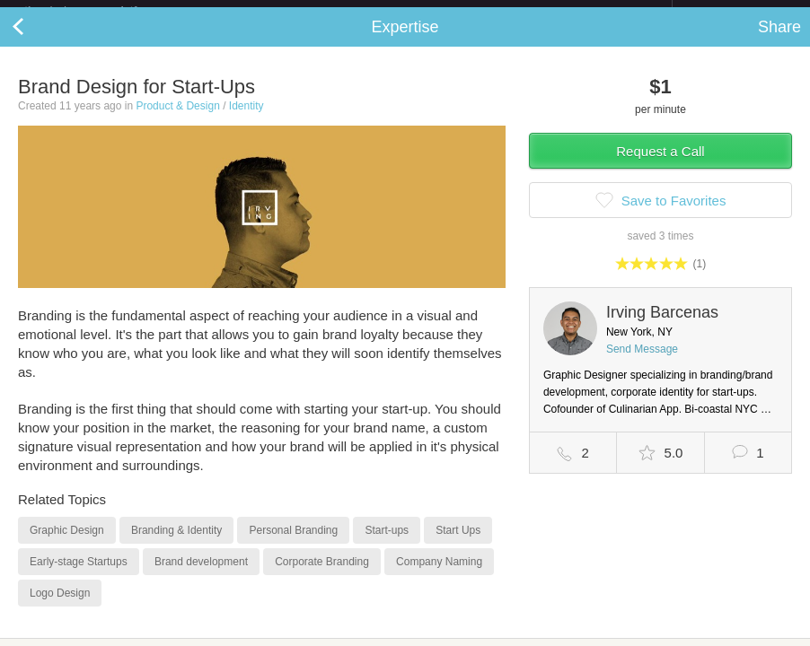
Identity (246, 120)
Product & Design (177, 120)
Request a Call (660, 165)
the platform (99, 10)
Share (779, 41)
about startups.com (736, 11)
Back (36, 41)
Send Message (642, 363)
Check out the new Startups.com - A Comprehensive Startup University (476, 11)
